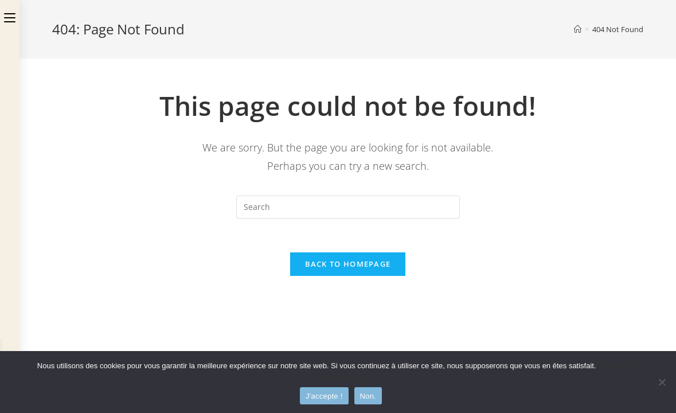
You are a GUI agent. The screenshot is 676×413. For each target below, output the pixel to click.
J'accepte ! (324, 396)
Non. (368, 396)
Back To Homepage (348, 264)
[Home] (577, 29)
